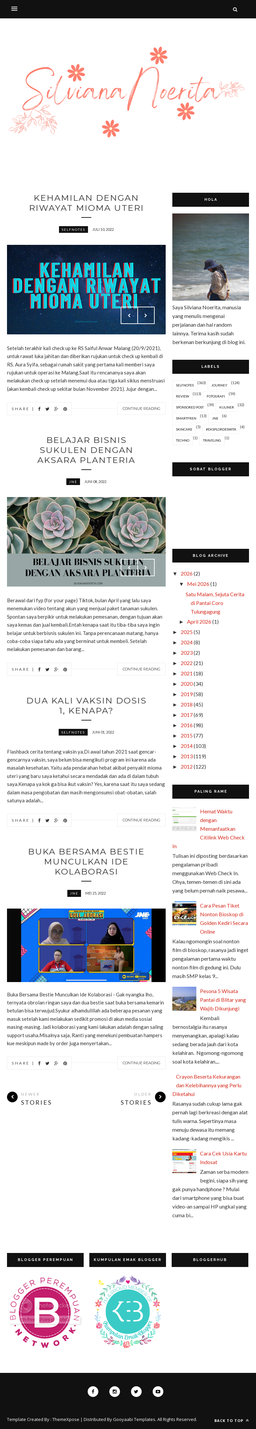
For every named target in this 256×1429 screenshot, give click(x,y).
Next (146, 316)
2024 (187, 642)
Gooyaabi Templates (134, 1419)
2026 (187, 573)
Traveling (212, 440)
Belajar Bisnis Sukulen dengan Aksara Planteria (86, 452)
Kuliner (226, 407)
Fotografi (216, 396)
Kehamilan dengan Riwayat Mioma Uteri (86, 203)
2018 (187, 704)
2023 (187, 652)
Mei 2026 (198, 584)
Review (182, 396)
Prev (129, 316)
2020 (187, 683)
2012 (187, 766)
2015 (187, 735)
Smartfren (186, 418)
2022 (187, 663)
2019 (187, 694)
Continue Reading (141, 410)
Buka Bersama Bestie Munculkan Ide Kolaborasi (86, 867)
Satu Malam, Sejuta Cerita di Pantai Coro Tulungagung (215, 603)
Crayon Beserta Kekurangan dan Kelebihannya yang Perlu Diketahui (206, 1085)
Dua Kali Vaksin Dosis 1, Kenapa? (86, 709)
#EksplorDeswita (221, 429)
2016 (187, 725)
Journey (219, 385)
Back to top (231, 1420)
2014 (187, 746)
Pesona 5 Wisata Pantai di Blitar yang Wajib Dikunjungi (223, 999)
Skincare (184, 429)
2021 (187, 673)
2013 (187, 756)
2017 (187, 714)
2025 (187, 632)
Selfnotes (73, 231)
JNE (73, 485)
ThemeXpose (65, 1419)
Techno (182, 440)
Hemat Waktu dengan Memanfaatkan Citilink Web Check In (208, 828)
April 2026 (199, 621)
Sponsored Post (190, 407)
